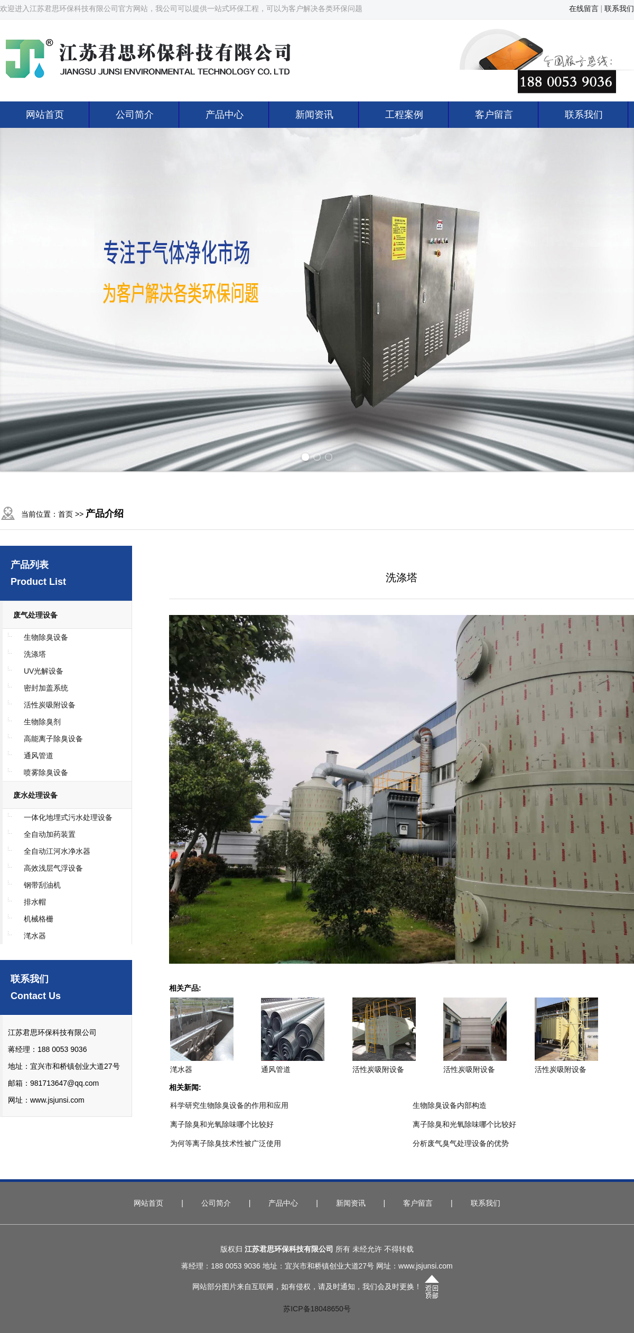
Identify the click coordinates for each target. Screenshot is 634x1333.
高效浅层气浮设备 (53, 868)
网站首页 (45, 114)
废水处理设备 (35, 795)
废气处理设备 (35, 615)
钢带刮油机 (42, 885)
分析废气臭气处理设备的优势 (461, 1143)
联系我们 (619, 8)
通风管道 (38, 755)
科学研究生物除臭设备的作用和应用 (229, 1105)
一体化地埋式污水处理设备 (68, 817)
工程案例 (404, 114)
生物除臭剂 (42, 721)
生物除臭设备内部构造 (450, 1105)
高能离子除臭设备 (53, 738)
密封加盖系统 (46, 688)
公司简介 (135, 114)
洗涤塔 (35, 654)
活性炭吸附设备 (50, 705)
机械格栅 (38, 919)
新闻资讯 (314, 114)
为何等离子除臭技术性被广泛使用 (225, 1143)
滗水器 (35, 935)
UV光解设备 (43, 671)
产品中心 (225, 114)
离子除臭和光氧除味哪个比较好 (222, 1124)
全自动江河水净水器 (57, 851)
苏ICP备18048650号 (317, 1308)
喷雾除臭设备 (46, 772)
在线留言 (584, 8)
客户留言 (494, 114)
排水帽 (35, 902)
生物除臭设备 (46, 637)
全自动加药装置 (50, 834)
